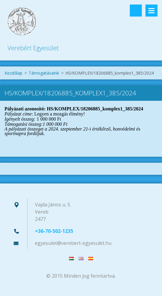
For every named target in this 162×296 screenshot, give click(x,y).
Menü (151, 11)
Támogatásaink (44, 73)
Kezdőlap (13, 73)
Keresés (136, 11)
